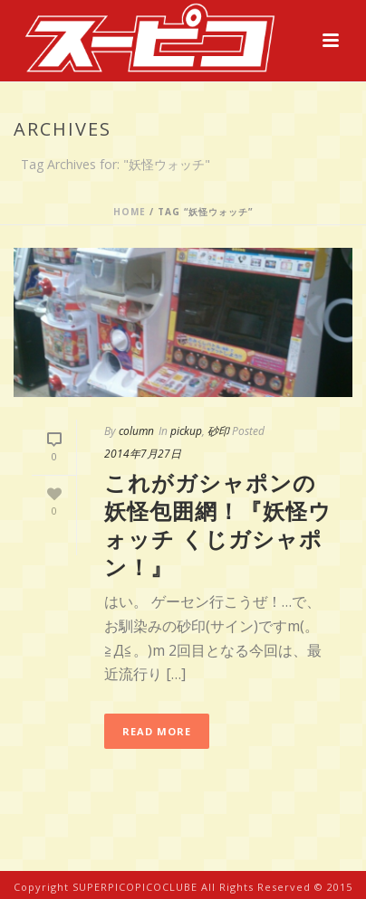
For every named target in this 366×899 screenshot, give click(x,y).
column (136, 431)
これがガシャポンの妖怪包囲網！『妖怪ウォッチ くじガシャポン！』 (218, 525)
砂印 (218, 431)
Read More (156, 731)
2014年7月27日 (142, 453)
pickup (186, 431)
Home (129, 211)
